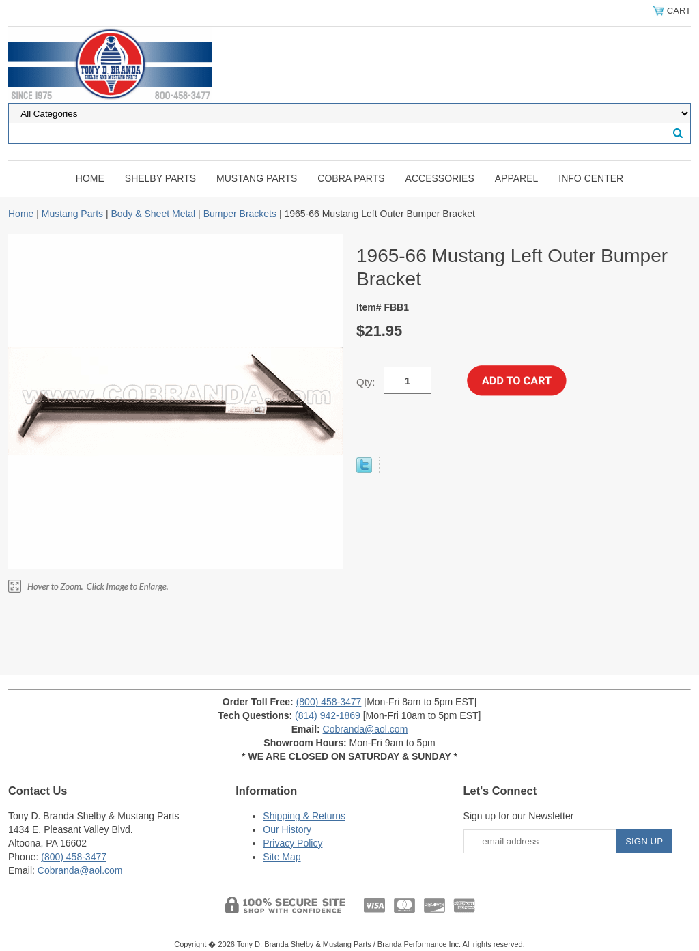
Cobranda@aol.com (365, 729)
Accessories (439, 178)
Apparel (517, 178)
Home (90, 178)
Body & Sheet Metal (153, 213)
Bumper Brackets (239, 213)
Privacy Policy (292, 843)
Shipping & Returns (304, 815)
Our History (287, 829)
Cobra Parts (350, 178)
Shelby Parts (160, 178)
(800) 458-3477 (329, 701)
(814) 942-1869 (327, 715)
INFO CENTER (590, 178)
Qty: (365, 382)
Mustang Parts (256, 178)
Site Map (281, 856)
